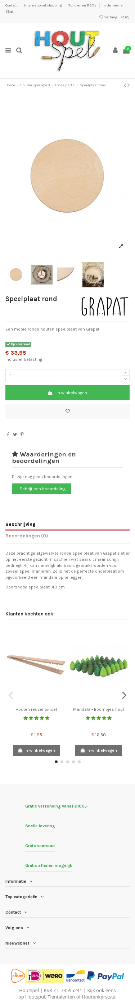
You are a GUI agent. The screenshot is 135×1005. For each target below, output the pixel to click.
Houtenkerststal (99, 996)
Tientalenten (61, 996)
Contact (12, 5)
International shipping (43, 5)
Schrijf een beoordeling (42, 488)
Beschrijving (20, 524)
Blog (9, 11)
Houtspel (29, 990)
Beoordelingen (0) (26, 535)
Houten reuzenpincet (36, 709)
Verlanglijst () (114, 17)
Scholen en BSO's (82, 5)
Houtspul (35, 996)
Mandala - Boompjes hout (98, 709)
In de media (113, 5)
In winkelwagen (67, 392)
